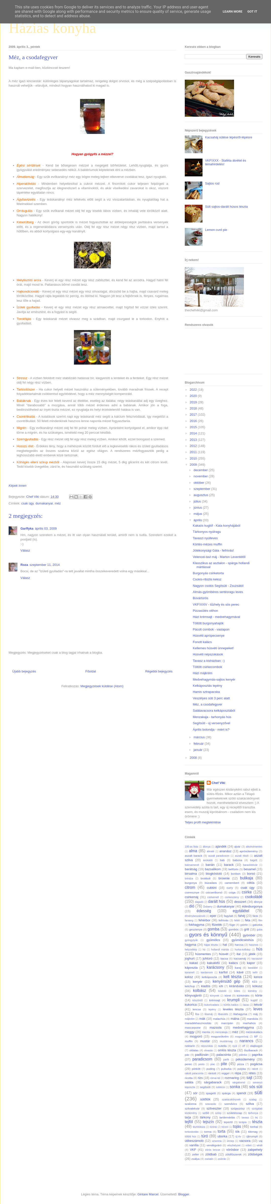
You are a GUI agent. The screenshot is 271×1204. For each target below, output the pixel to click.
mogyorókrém (219, 1036)
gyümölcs (213, 940)
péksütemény (245, 1059)
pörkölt (196, 1068)
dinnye (258, 901)
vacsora (245, 1141)
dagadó (199, 902)
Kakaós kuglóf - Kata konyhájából (216, 525)
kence (258, 977)
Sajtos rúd (212, 183)
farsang (189, 920)
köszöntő (197, 1000)
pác (187, 1054)
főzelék (217, 924)
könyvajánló (193, 995)
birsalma (191, 873)
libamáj (208, 1014)
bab (222, 860)
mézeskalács (254, 1032)
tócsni (224, 1127)
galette (244, 925)
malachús (219, 1018)
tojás (237, 1126)
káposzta (191, 967)
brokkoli (205, 878)
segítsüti (205, 1087)
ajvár (237, 846)
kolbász (199, 990)
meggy (189, 1032)
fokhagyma (196, 924)
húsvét (223, 954)
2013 (194, 440)
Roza (24, 565)
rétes (252, 1073)
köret (227, 995)
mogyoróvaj (241, 1036)
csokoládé (253, 897)
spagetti (211, 1093)
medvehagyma (243, 1027)
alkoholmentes (254, 846)
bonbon (235, 873)
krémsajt (214, 1000)
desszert (240, 902)
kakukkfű (213, 963)
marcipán (227, 1023)
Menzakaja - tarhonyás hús (212, 717)
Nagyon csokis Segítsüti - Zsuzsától (218, 586)
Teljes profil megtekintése (203, 822)
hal (225, 944)
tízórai (213, 1127)
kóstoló (222, 991)
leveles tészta (233, 1009)
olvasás (208, 1050)
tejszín (208, 1122)
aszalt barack (193, 855)
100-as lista (191, 846)
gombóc (234, 929)
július (198, 501)
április (198, 520)
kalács (233, 963)
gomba (214, 929)
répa (238, 1073)
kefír (255, 972)
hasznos (253, 945)
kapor (251, 963)
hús (259, 949)
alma (193, 851)
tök (237, 1131)
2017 (194, 414)
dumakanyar (44, 503)
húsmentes (203, 954)
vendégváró (213, 1145)
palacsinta (224, 1054)
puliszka (226, 1068)
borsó (251, 873)
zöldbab (211, 1154)
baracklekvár (250, 865)
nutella (222, 1045)
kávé (240, 972)
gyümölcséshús (243, 940)
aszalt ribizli (242, 855)
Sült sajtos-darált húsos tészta (226, 206)
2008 (194, 757)
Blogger (183, 1194)
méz (58, 503)
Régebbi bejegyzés (158, 671)
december (201, 470)
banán (210, 865)
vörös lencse (212, 1149)
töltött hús (190, 1136)
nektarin (190, 1045)
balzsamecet (192, 865)
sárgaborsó (238, 1082)
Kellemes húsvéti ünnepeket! (213, 648)
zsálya (195, 1158)
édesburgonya (252, 906)
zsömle (222, 1159)
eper (213, 916)
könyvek (214, 995)
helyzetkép (191, 949)
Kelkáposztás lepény (207, 685)
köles (237, 991)
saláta (189, 1082)
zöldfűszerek (233, 1154)
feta (247, 920)
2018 (194, 408)
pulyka (241, 1068)
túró (204, 1136)
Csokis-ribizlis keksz (207, 579)
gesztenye (195, 929)
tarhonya (253, 1113)
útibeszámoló (194, 1141)
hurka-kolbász (243, 949)
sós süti (255, 1087)
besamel (250, 869)
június (198, 507)
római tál (215, 1078)
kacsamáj (240, 958)
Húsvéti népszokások (208, 654)
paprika (257, 1054)
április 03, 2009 (46, 528)
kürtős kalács (231, 1004)
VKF (193, 1149)
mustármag (226, 1041)
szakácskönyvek (231, 1099)
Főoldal (90, 671)
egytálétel (241, 911)
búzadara (211, 882)
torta (221, 1131)
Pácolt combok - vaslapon (211, 629)
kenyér (197, 981)
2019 (194, 402)
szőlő (206, 1112)
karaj (238, 967)
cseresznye (192, 892)
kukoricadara (211, 1004)
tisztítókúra (199, 1127)
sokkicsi (220, 1087)
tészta (257, 1122)
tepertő (228, 1122)
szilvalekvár (192, 1108)
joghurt (190, 958)
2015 (194, 427)
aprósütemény (248, 851)
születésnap (234, 1112)
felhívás (223, 920)
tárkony (205, 1117)
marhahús (249, 1023)
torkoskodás (192, 1131)
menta (206, 1032)
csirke (247, 892)
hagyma (190, 944)
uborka (222, 1136)
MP (256, 1036)
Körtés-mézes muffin (207, 544)
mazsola (215, 1027)
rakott (255, 1069)
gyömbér (249, 935)
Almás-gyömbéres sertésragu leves (218, 592)
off (243, 1046)
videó (248, 1145)
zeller (195, 1154)
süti (258, 1092)
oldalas (194, 1050)
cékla (250, 883)
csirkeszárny (232, 897)
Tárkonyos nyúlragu (207, 532)
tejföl (189, 1122)
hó (204, 949)
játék (252, 954)
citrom (190, 887)
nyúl (234, 1046)
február (199, 743)
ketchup (190, 986)
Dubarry (207, 906)
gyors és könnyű (208, 934)
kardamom (207, 972)
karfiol (223, 972)
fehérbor (204, 920)
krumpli (233, 1000)
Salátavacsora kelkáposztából (214, 710)
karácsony (215, 967)
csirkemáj (191, 897)
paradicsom (202, 1059)
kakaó (193, 963)
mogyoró (196, 1036)
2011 (194, 452)
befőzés (233, 869)
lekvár (258, 1004)
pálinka (243, 1055)
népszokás (207, 1046)
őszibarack (251, 1050)
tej (256, 1117)
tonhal (254, 1126)
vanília (194, 1145)
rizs (200, 1078)
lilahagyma (240, 1014)
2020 (194, 396)
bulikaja (246, 878)
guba (259, 929)
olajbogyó (256, 1045)
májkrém (190, 1019)
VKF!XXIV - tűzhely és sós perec (216, 604)
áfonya (206, 846)
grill (246, 929)
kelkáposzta (209, 977)
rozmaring (232, 1078)
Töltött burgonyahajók (208, 623)
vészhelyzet (233, 1145)
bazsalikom (213, 869)
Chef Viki (218, 783)
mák (202, 1018)
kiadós (205, 986)
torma (208, 1131)
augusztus (201, 495)
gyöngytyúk (191, 940)
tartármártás (227, 1117)
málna (235, 1018)
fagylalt (228, 915)
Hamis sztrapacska (206, 692)
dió (191, 906)
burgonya (191, 882)
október (199, 482)
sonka (235, 1087)
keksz (189, 977)
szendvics (230, 1103)
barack (229, 865)
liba (197, 1014)
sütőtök (205, 1099)
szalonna (190, 1103)
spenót (241, 1093)
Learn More (232, 11)
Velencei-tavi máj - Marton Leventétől (219, 557)
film (260, 920)
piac (212, 1064)
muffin (189, 1041)
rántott (212, 1073)
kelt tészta (232, 977)
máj (255, 1014)
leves (258, 1009)
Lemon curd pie (216, 230)
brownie (224, 878)
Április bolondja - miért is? (211, 729)
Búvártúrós (200, 598)
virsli (259, 1145)
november (201, 476)
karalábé (253, 967)
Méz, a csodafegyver (207, 704)
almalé (210, 851)
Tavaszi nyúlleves (205, 538)
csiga (232, 892)
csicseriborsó (214, 892)
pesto (201, 1064)
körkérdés (243, 995)
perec (188, 1064)
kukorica (191, 1004)
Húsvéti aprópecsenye (208, 635)
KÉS (254, 982)
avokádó (208, 860)
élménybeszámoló (195, 916)
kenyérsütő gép (226, 981)
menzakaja (221, 1032)
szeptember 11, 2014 (45, 565)
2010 (194, 458)
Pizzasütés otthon (205, 610)
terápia (243, 1122)
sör (195, 1093)
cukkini (212, 887)
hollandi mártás (220, 949)
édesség (204, 911)
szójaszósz (238, 1108)
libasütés (223, 1014)
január (198, 750)
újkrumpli (252, 1136)
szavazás (210, 1104)
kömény (252, 991)
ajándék (221, 846)
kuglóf (254, 1000)
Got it (252, 11)
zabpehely (255, 1149)
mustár (205, 1041)
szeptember (202, 489)
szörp (218, 1113)
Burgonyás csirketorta (208, 573)
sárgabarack (213, 1082)
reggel (225, 1073)
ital (239, 954)
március (200, 737)
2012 (194, 446)
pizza (240, 1064)
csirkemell (213, 897)
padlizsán (201, 1054)
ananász (226, 851)
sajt (249, 1077)
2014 (194, 433)
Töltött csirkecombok (207, 667)
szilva (250, 1104)
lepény (212, 1009)
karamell (189, 972)
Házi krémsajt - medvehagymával (216, 617)
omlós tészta (227, 1050)
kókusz (257, 986)
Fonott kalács (202, 642)
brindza (189, 878)
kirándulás (236, 986)
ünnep (230, 1141)
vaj (260, 1140)
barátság (191, 869)
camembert (232, 882)
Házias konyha (52, 28)
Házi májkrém (202, 673)
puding (210, 1068)
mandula (252, 1018)
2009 (194, 464)
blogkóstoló (214, 873)
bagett (253, 860)
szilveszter (213, 1108)
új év (238, 1136)
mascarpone (193, 1027)
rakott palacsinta (194, 1073)
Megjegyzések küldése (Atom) (102, 686)
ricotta (189, 1077)
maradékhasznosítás (198, 1023)
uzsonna (216, 1141)
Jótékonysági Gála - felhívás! (213, 550)
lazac (246, 1004)
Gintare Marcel (147, 1194)
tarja (188, 1117)
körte (258, 995)
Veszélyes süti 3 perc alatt (211, 698)
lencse (197, 1009)
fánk (255, 915)
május (198, 514)
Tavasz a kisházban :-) (208, 661)
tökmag (252, 1131)
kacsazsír (257, 958)
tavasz (245, 1117)
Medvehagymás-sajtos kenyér (214, 679)
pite (224, 1064)
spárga (226, 1093)
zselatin (209, 1159)
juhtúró (207, 958)
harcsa (239, 944)
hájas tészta (211, 945)
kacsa (224, 958)
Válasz (25, 550)
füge (232, 924)
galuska (257, 924)
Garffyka (27, 528)
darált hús (216, 901)
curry (230, 887)
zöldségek (255, 1154)
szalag (252, 1099)
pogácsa (256, 1064)
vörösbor (232, 1149)
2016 (194, 421)
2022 (194, 389)
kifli (221, 986)
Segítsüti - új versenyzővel (211, 723)
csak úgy (27, 503)
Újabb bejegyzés (24, 671)
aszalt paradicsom (218, 855)
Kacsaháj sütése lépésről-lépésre (228, 137)
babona (237, 860)
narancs (246, 1041)
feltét (237, 920)
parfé (226, 1059)
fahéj (241, 916)
